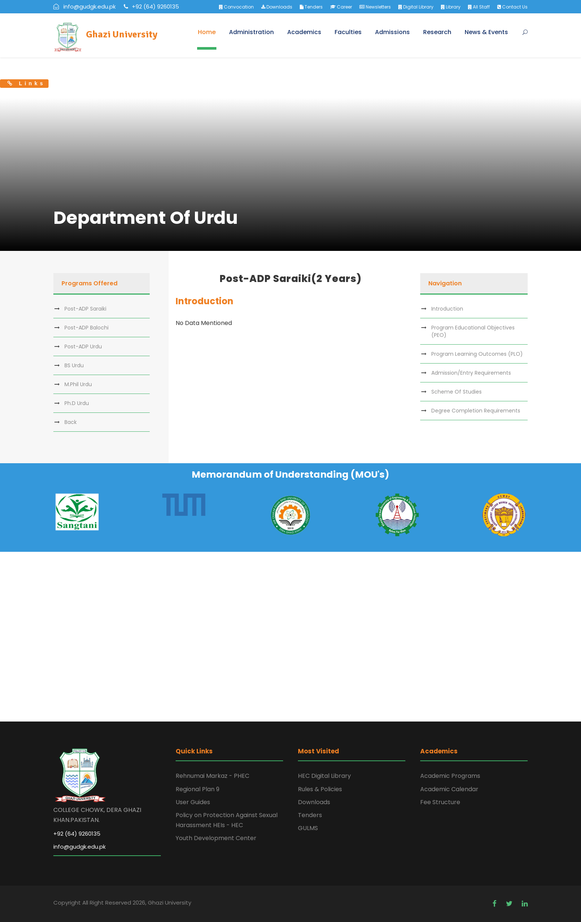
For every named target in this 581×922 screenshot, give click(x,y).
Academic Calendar (449, 789)
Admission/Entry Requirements (471, 373)
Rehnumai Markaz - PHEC (212, 776)
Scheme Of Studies (456, 391)
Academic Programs (450, 776)
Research (437, 32)
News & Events (486, 32)
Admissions (392, 32)
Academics (304, 32)
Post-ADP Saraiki (85, 308)
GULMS (308, 828)
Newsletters (375, 7)
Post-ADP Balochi (86, 327)
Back (70, 422)
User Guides (193, 802)
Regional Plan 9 (197, 789)
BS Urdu (74, 365)
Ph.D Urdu (76, 403)
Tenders (311, 7)
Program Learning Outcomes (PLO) (477, 354)
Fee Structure (440, 802)
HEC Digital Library (324, 776)
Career (341, 7)
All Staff (479, 7)
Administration (251, 32)
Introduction (447, 308)
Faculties (348, 32)
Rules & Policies (320, 789)
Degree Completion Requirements (475, 410)
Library (451, 7)
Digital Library (416, 7)
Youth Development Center (216, 838)
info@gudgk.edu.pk (79, 846)
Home (207, 32)
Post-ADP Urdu (83, 346)
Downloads (276, 7)
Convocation (236, 7)
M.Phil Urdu (78, 384)
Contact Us (512, 7)
